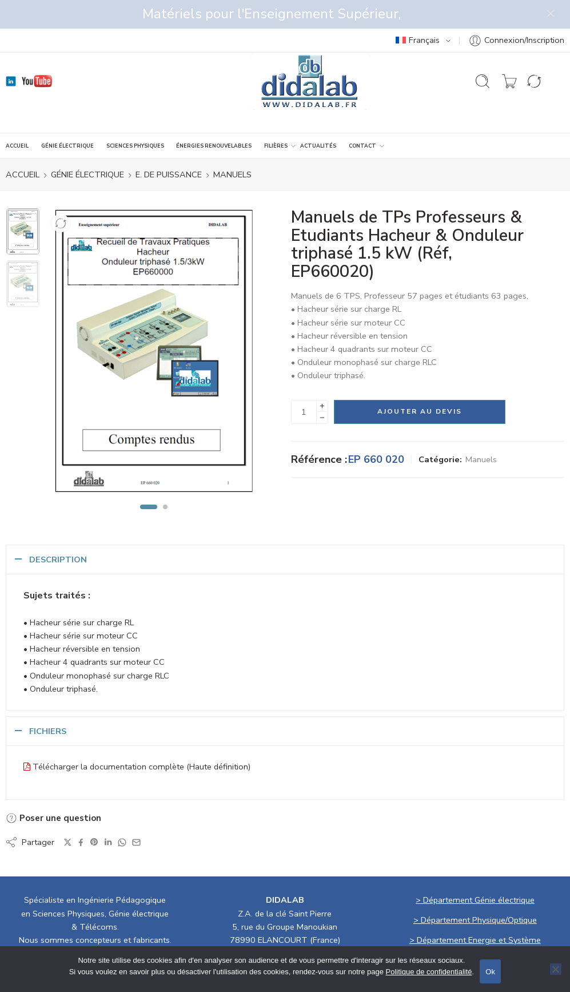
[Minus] (322, 389)
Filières (276, 117)
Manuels (232, 146)
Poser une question (53, 789)
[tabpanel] (154, 325)
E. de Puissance (168, 146)
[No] (555, 969)
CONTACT (362, 117)
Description (58, 531)
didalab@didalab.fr (339, 924)
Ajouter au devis (419, 382)
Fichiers (47, 702)
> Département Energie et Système (475, 911)
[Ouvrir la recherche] (482, 52)
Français (418, 11)
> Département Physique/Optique (475, 891)
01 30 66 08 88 (246, 924)
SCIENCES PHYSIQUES (135, 117)
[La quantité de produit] (304, 383)
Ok (490, 971)
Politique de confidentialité (429, 971)
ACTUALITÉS (318, 117)
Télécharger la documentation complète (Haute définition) (141, 738)
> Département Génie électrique (475, 871)
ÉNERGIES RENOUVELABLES (214, 117)
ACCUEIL (17, 117)
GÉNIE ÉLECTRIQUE (67, 117)
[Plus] (322, 377)
